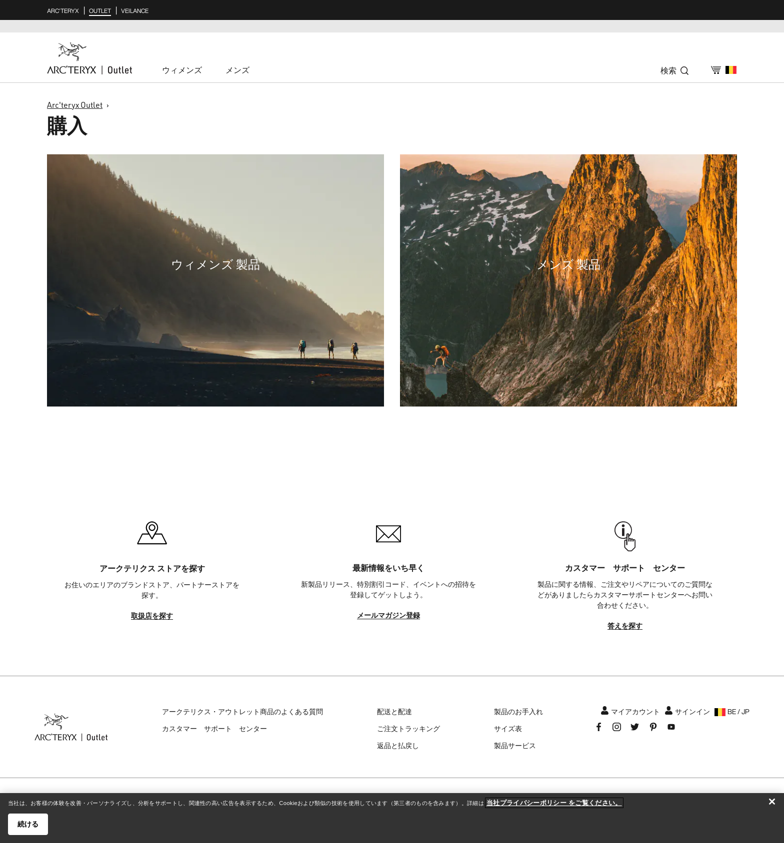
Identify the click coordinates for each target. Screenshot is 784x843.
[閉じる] (772, 802)
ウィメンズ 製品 (215, 264)
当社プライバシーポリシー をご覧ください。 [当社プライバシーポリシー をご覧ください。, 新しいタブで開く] (554, 803)
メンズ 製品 (568, 264)
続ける (28, 824)
